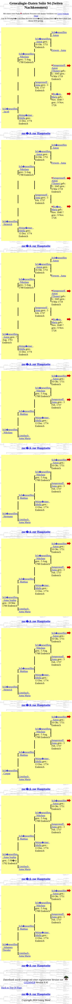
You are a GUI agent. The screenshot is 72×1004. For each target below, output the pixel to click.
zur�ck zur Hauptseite (36, 133)
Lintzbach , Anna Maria (25, 437)
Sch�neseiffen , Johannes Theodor (9, 947)
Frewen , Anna (58, 50)
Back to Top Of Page (11, 987)
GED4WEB (29, 982)
